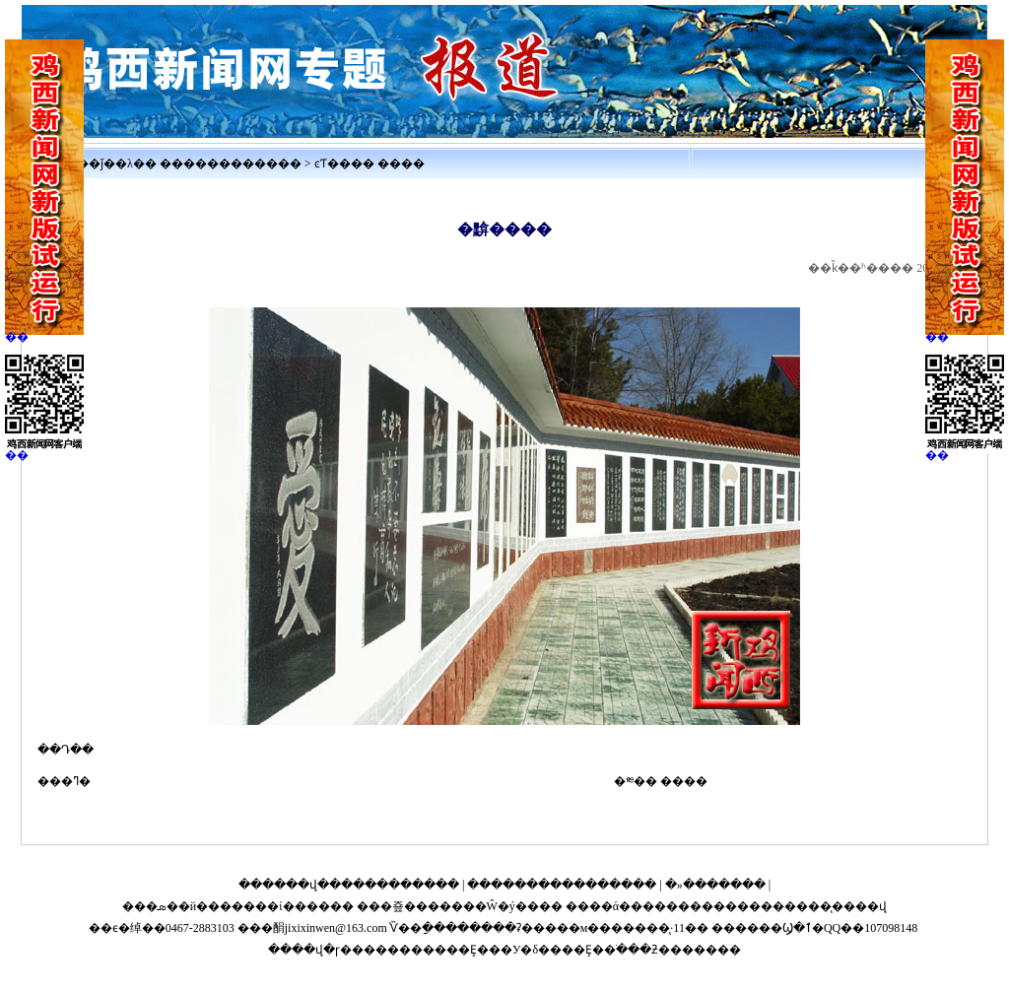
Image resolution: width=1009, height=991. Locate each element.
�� (17, 337)
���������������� (561, 885)
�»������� (715, 885)
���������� (242, 163)
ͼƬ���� (344, 163)
